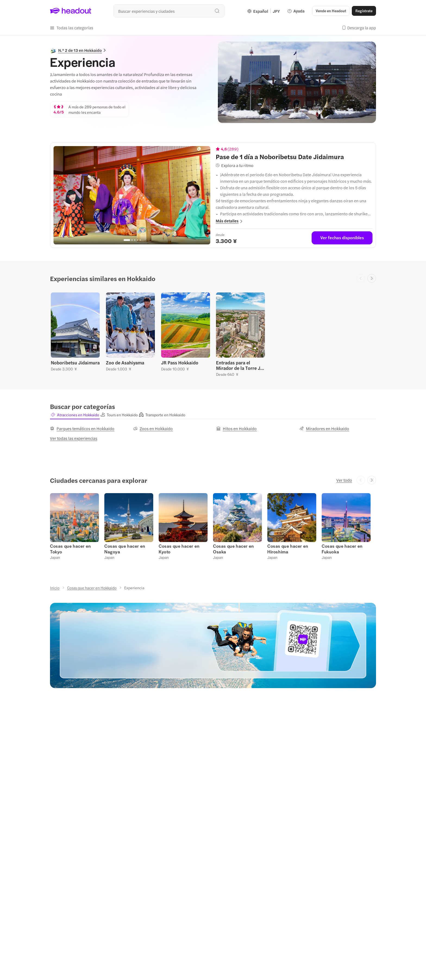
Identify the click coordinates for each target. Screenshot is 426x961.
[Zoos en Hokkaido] (153, 428)
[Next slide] (371, 278)
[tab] (75, 414)
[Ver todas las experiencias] (73, 438)
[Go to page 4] (137, 240)
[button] (331, 11)
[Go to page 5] (140, 240)
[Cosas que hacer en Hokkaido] (92, 587)
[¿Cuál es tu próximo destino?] (169, 11)
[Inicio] (54, 587)
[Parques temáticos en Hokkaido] (82, 428)
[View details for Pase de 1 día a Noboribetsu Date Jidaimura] (294, 156)
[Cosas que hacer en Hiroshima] (287, 548)
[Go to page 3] (135, 240)
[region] (132, 195)
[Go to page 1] (127, 240)
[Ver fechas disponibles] (342, 237)
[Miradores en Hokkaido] (324, 428)
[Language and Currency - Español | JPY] (263, 10)
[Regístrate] (364, 11)
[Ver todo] (344, 480)
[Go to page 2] (132, 240)
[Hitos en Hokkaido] (236, 428)
